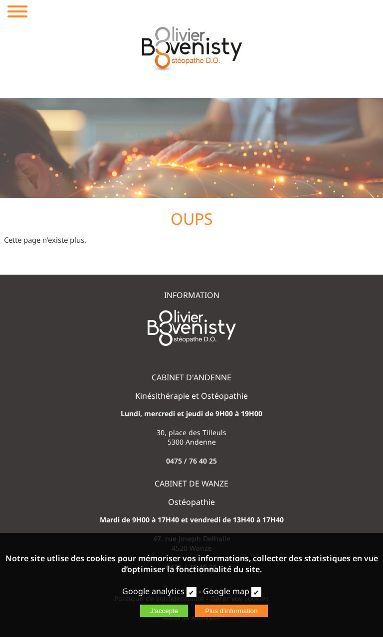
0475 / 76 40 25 (191, 461)
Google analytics (153, 591)
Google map (226, 591)
